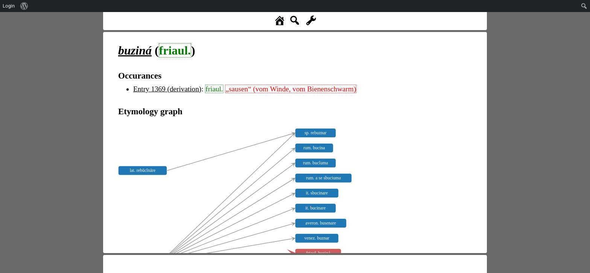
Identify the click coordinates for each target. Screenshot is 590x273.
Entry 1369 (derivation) (167, 89)
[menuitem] (24, 6)
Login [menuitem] (9, 6)
